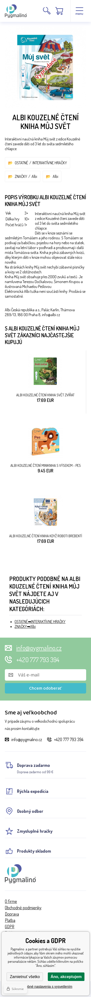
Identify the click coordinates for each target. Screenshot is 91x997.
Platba (10, 920)
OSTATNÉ (21, 162)
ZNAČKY (21, 176)
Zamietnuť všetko (25, 977)
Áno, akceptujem (66, 977)
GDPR (9, 926)
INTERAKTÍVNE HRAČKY (50, 162)
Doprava (12, 914)
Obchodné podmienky (23, 907)
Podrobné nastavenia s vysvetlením (45, 986)
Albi (34, 176)
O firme (11, 901)
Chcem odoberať (45, 688)
